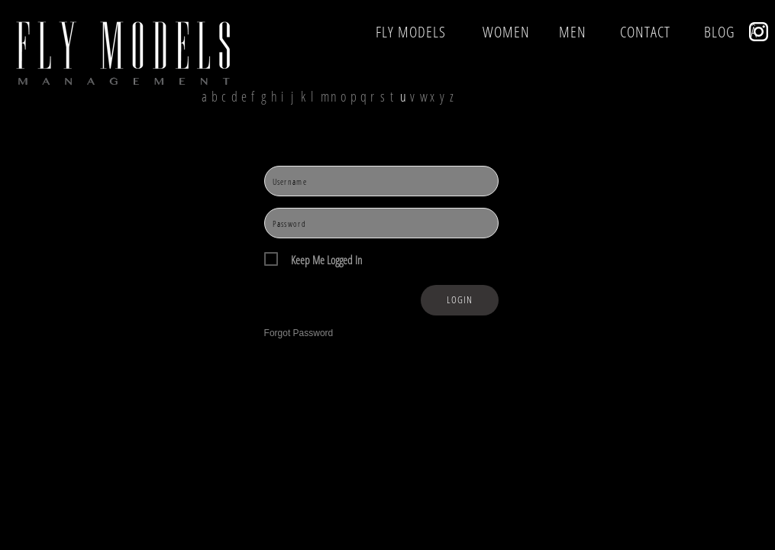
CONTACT (645, 31)
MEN (572, 31)
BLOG (719, 31)
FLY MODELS (411, 31)
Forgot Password (299, 333)
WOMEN (506, 31)
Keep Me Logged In (326, 260)
